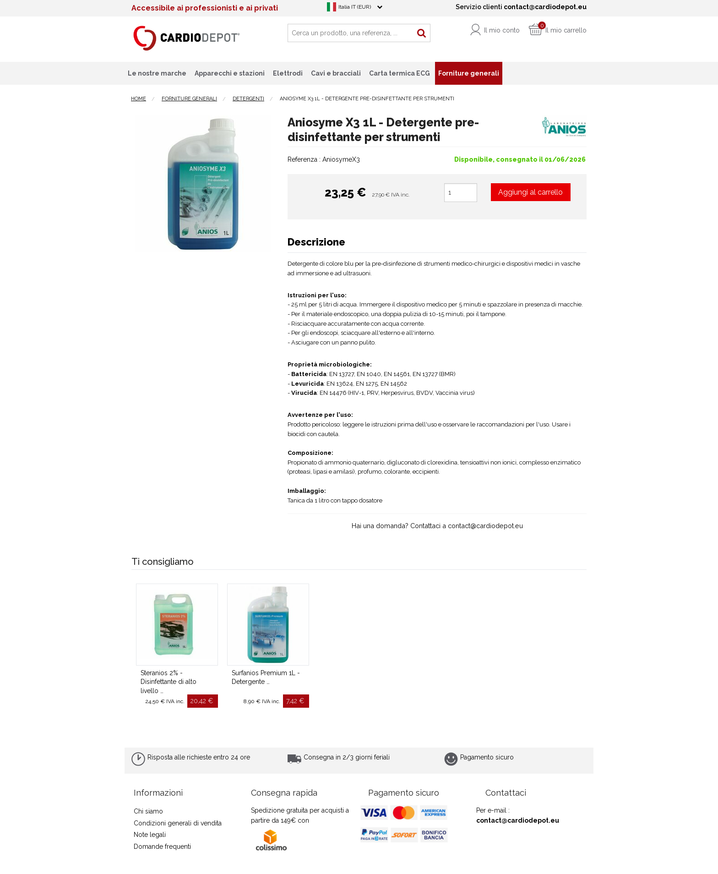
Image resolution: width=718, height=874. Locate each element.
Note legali (150, 834)
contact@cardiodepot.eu (517, 820)
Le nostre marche (157, 73)
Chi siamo (148, 811)
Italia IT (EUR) (354, 6)
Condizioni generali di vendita (178, 823)
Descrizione (316, 242)
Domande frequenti (162, 846)
